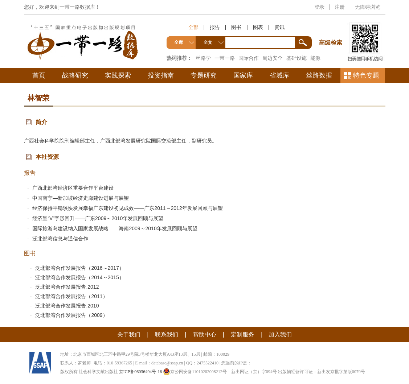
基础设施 (296, 58)
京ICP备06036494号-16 (140, 371)
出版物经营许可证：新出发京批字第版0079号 (321, 371)
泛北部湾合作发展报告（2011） (71, 296)
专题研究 (204, 75)
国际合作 (248, 58)
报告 (215, 27)
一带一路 (224, 58)
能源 (315, 58)
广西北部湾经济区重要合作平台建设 (73, 188)
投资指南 (161, 75)
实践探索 (118, 75)
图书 (236, 27)
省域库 (279, 75)
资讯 (279, 27)
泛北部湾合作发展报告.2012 (67, 287)
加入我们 (280, 334)
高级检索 (331, 29)
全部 (193, 27)
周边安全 (272, 58)
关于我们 (128, 334)
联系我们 (166, 334)
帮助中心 (204, 334)
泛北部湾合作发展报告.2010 (67, 306)
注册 (340, 7)
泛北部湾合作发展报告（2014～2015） (79, 277)
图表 (258, 27)
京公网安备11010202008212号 (195, 371)
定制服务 (242, 334)
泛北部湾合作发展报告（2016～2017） (79, 268)
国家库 (243, 75)
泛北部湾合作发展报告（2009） (71, 315)
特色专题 (366, 75)
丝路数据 (319, 75)
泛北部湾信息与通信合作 (60, 238)
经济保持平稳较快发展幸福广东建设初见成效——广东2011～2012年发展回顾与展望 (127, 208)
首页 (38, 75)
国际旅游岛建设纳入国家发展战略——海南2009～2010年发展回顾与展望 (114, 228)
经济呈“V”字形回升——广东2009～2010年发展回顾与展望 (97, 218)
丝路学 (203, 58)
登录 (319, 7)
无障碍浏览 (367, 7)
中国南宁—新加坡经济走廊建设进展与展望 (80, 198)
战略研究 (75, 75)
